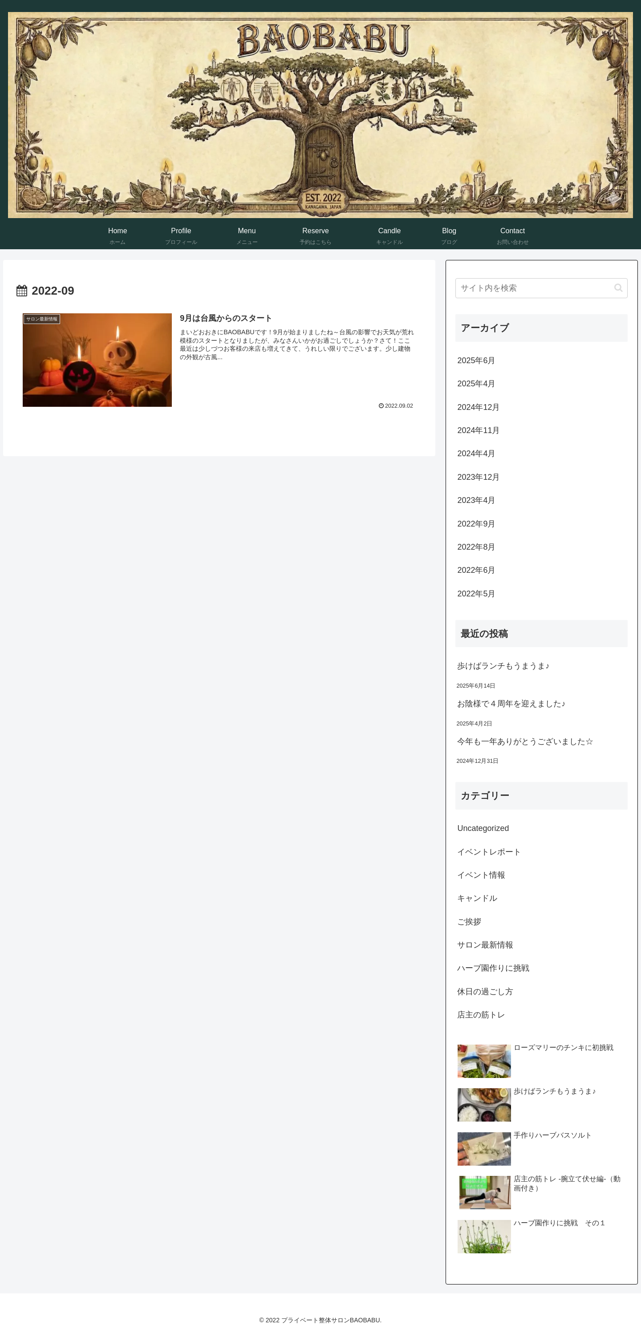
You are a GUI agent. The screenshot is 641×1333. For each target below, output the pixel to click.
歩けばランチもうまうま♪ (503, 665)
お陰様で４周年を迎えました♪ (511, 703)
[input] (541, 288)
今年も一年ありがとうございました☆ (525, 741)
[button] (618, 288)
